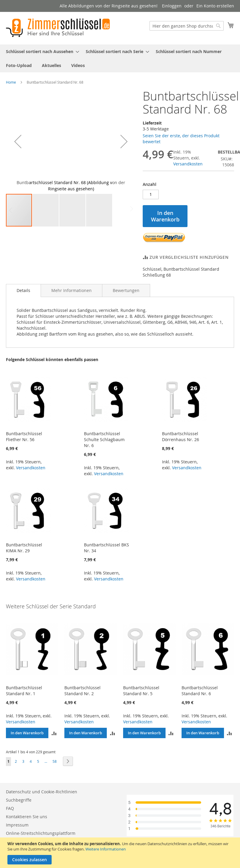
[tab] (23, 290)
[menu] (120, 58)
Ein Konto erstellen (215, 6)
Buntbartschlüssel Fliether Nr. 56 (24, 436)
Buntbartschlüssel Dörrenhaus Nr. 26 (180, 436)
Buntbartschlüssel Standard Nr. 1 (24, 690)
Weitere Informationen (105, 849)
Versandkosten (188, 164)
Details (23, 290)
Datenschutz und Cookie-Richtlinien (41, 791)
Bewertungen (126, 290)
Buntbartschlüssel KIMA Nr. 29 (24, 547)
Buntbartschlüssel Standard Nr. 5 (141, 690)
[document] (120, 852)
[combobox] (187, 26)
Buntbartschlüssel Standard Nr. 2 (82, 690)
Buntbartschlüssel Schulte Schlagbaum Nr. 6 (104, 439)
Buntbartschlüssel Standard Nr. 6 (200, 690)
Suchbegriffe (18, 800)
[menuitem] (40, 51)
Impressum (17, 825)
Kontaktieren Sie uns (26, 816)
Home (11, 82)
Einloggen (172, 6)
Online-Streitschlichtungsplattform (40, 833)
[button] (18, 141)
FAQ (10, 808)
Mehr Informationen (71, 290)
